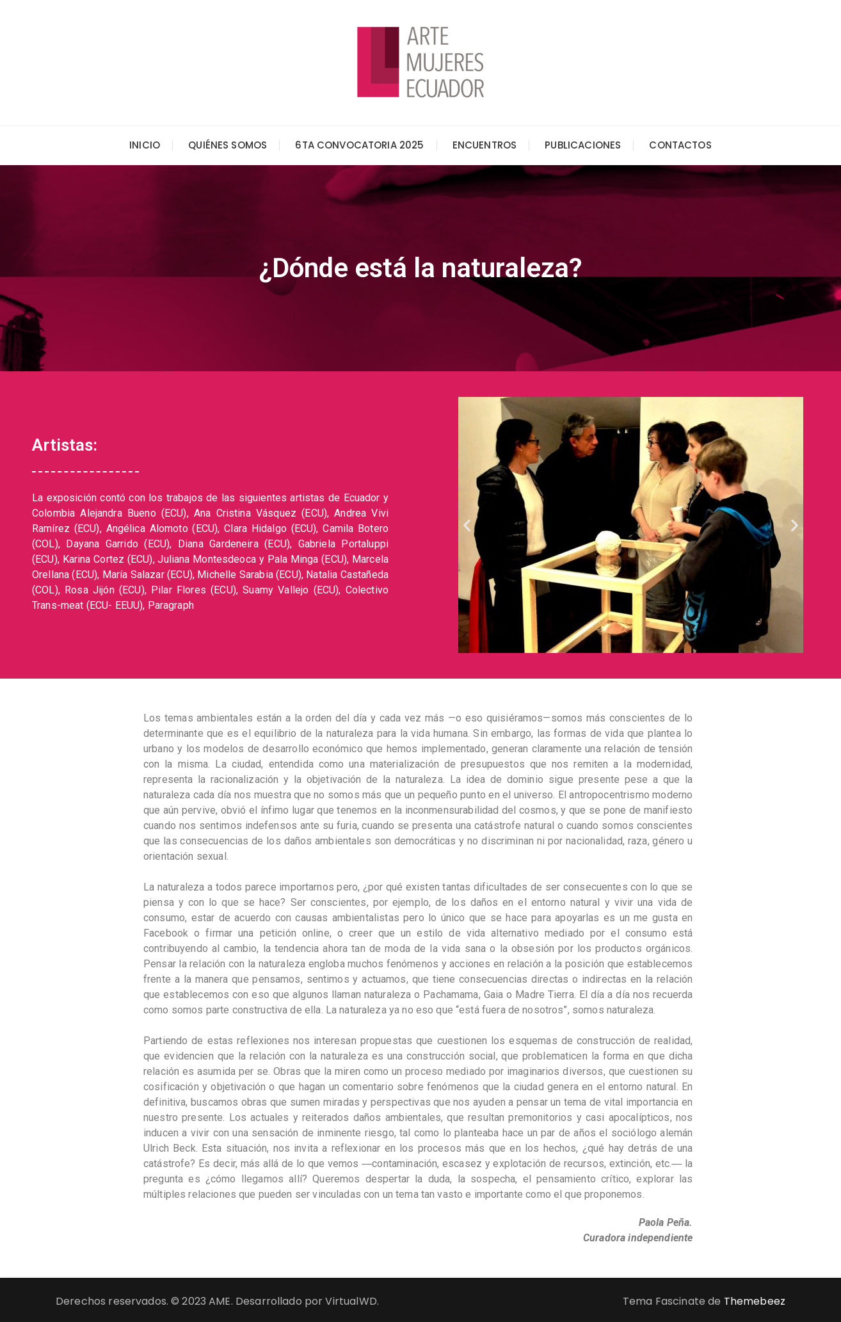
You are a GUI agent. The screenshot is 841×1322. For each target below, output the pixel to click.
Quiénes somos (227, 145)
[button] (467, 525)
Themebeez (754, 1301)
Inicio (144, 145)
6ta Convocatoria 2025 (359, 145)
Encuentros (485, 145)
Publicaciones (583, 145)
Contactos (680, 145)
